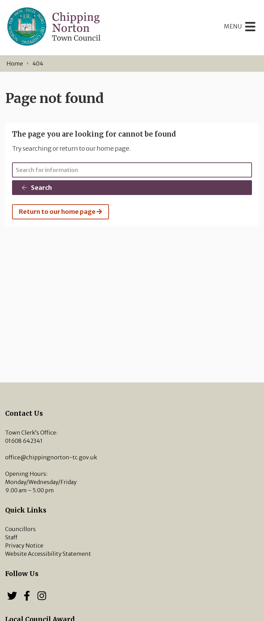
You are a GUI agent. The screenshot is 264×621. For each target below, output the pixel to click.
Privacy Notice (24, 545)
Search (36, 188)
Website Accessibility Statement (48, 553)
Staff (11, 537)
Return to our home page (60, 212)
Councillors (20, 529)
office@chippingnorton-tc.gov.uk (51, 457)
